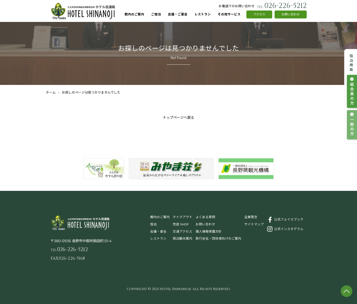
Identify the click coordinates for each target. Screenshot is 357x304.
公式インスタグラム (288, 229)
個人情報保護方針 (209, 231)
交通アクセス (182, 231)
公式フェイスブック (288, 219)
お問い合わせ (291, 14)
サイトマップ (254, 224)
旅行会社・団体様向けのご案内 (218, 238)
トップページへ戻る (178, 117)
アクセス (259, 14)
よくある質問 (205, 217)
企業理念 (250, 217)
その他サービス (229, 14)
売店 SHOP (181, 224)
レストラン (202, 14)
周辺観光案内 (182, 238)
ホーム (51, 92)
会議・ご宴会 (177, 14)
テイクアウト (182, 217)
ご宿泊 (156, 14)
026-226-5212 (282, 5)
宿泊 (153, 224)
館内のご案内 (134, 14)
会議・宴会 (158, 231)
